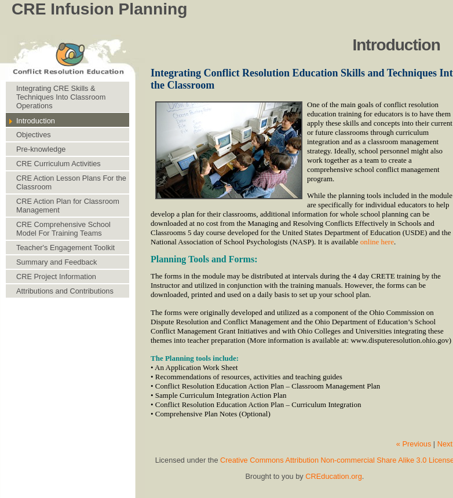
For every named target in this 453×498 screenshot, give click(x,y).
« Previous (413, 444)
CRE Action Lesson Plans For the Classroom (71, 182)
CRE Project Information (56, 276)
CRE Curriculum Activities (58, 163)
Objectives (33, 134)
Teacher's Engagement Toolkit (65, 247)
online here (377, 241)
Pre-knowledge (40, 149)
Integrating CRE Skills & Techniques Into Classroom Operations (60, 97)
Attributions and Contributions (65, 291)
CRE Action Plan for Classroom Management (67, 205)
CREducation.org (333, 476)
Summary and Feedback (56, 262)
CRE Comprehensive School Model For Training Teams (63, 228)
